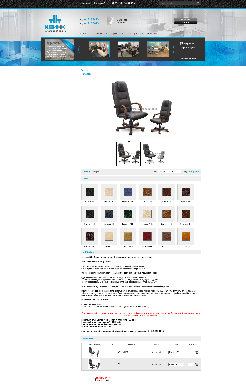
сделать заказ (186, 21)
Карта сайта (54, 3)
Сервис (114, 33)
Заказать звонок (122, 20)
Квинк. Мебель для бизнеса (55, 23)
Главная (46, 3)
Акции (99, 33)
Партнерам (132, 33)
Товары (84, 70)
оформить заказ (189, 58)
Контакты (152, 33)
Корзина (189, 43)
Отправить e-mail (63, 3)
